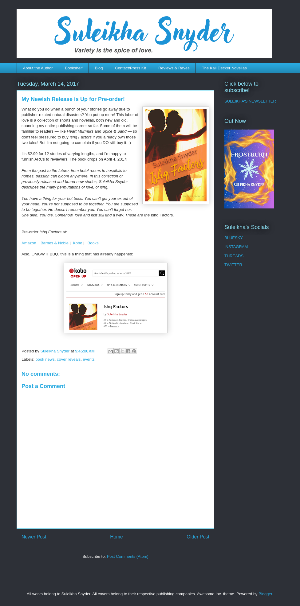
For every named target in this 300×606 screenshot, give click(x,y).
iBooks (93, 243)
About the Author (38, 68)
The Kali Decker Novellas (224, 68)
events (88, 359)
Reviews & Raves (174, 68)
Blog (99, 68)
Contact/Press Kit (130, 68)
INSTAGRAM (236, 246)
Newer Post (34, 536)
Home (116, 536)
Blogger (265, 594)
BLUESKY (233, 237)
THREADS (233, 256)
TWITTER (233, 264)
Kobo (77, 243)
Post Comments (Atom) (127, 556)
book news (45, 359)
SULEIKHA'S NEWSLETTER (250, 101)
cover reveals (69, 359)
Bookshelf (73, 68)
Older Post (198, 536)
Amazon (29, 243)
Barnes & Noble (55, 243)
